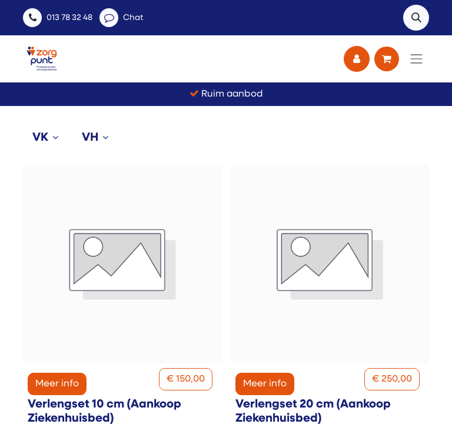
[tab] (47, 137)
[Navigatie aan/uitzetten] (417, 59)
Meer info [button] (57, 384)
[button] (416, 18)
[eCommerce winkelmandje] (386, 59)
